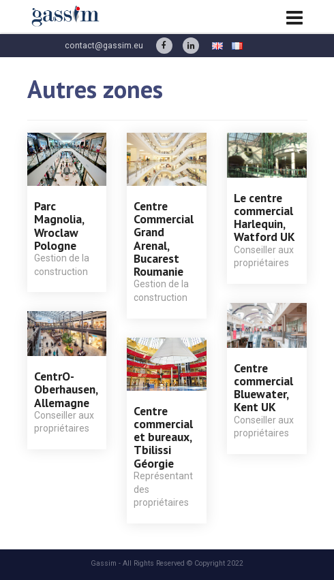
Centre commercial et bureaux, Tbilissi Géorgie (163, 437)
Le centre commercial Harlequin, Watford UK (264, 217)
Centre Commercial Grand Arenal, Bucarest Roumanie (164, 238)
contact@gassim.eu (104, 45)
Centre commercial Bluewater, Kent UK (263, 387)
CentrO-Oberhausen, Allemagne (65, 389)
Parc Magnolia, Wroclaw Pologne (59, 225)
